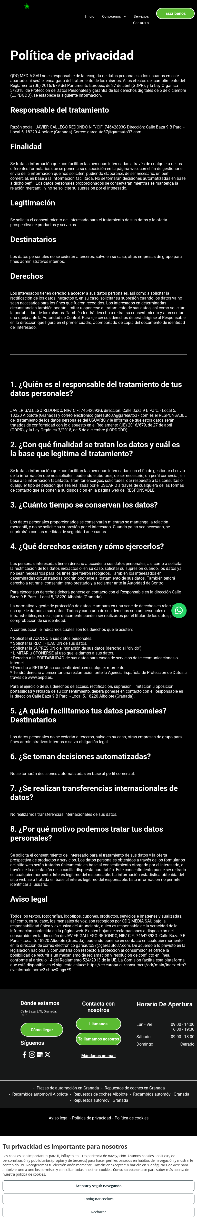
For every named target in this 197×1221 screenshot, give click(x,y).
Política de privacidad (91, 1118)
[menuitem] (89, 16)
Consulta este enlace (130, 1169)
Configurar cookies (99, 1198)
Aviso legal (58, 1118)
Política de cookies (132, 1118)
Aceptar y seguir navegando (98, 1185)
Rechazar (98, 1211)
